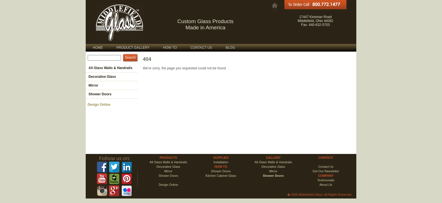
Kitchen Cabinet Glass (220, 175)
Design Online (98, 105)
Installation (220, 162)
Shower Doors (221, 171)
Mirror (168, 171)
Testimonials (326, 180)
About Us (325, 184)
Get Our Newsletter (326, 171)
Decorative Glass (168, 166)
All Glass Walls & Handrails (168, 162)
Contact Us (325, 166)
